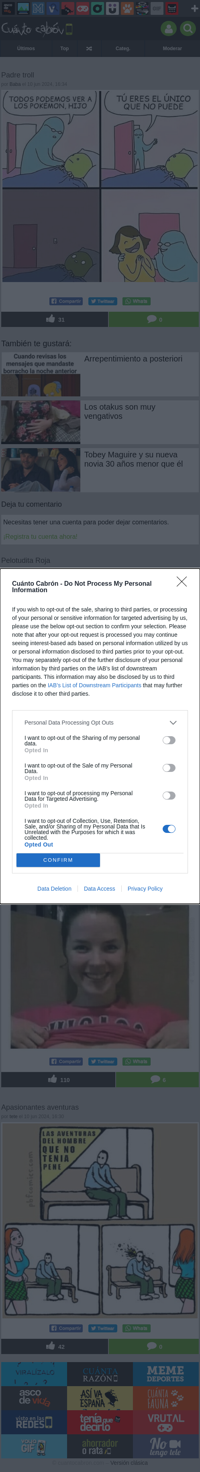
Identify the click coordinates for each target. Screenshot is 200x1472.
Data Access (99, 888)
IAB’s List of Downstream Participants (94, 685)
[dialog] (100, 736)
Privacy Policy (145, 888)
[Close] (184, 584)
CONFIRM (58, 860)
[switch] (169, 740)
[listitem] (100, 723)
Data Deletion (54, 888)
